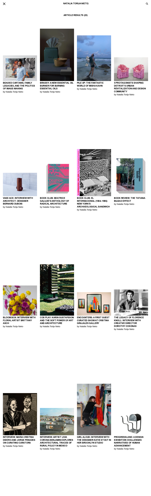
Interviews (45, 477)
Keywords (45, 482)
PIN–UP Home (83, 482)
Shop (79, 479)
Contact (81, 475)
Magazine (82, 477)
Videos (43, 479)
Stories (44, 475)
